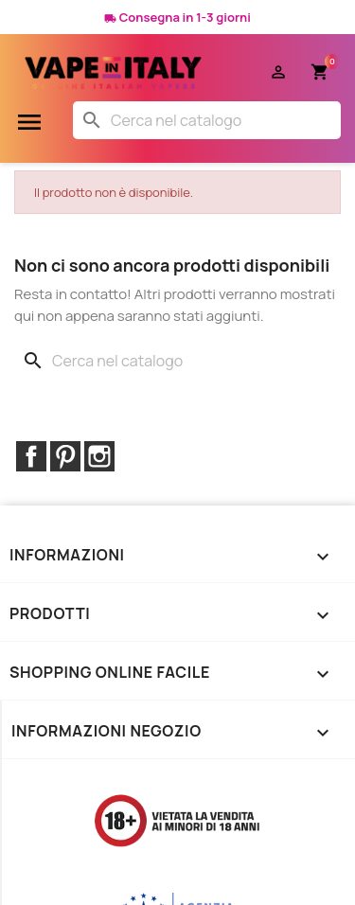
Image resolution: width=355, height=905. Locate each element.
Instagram (99, 456)
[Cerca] (207, 120)
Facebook (31, 456)
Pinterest (65, 456)
